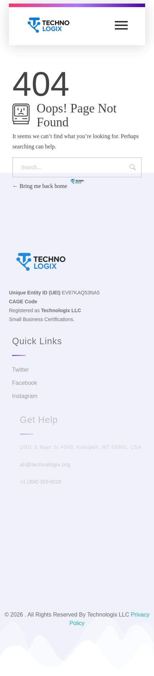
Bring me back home (39, 186)
